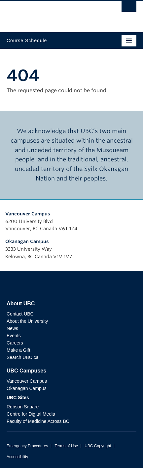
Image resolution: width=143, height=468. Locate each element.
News (12, 328)
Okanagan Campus (27, 241)
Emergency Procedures (27, 446)
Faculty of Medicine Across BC (38, 421)
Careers (15, 342)
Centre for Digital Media (31, 414)
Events (14, 335)
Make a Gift (18, 350)
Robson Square (23, 406)
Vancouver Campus (27, 213)
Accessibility (17, 456)
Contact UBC (20, 314)
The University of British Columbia (52, 13)
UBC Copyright (98, 446)
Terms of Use (66, 446)
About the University (27, 321)
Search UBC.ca (22, 357)
